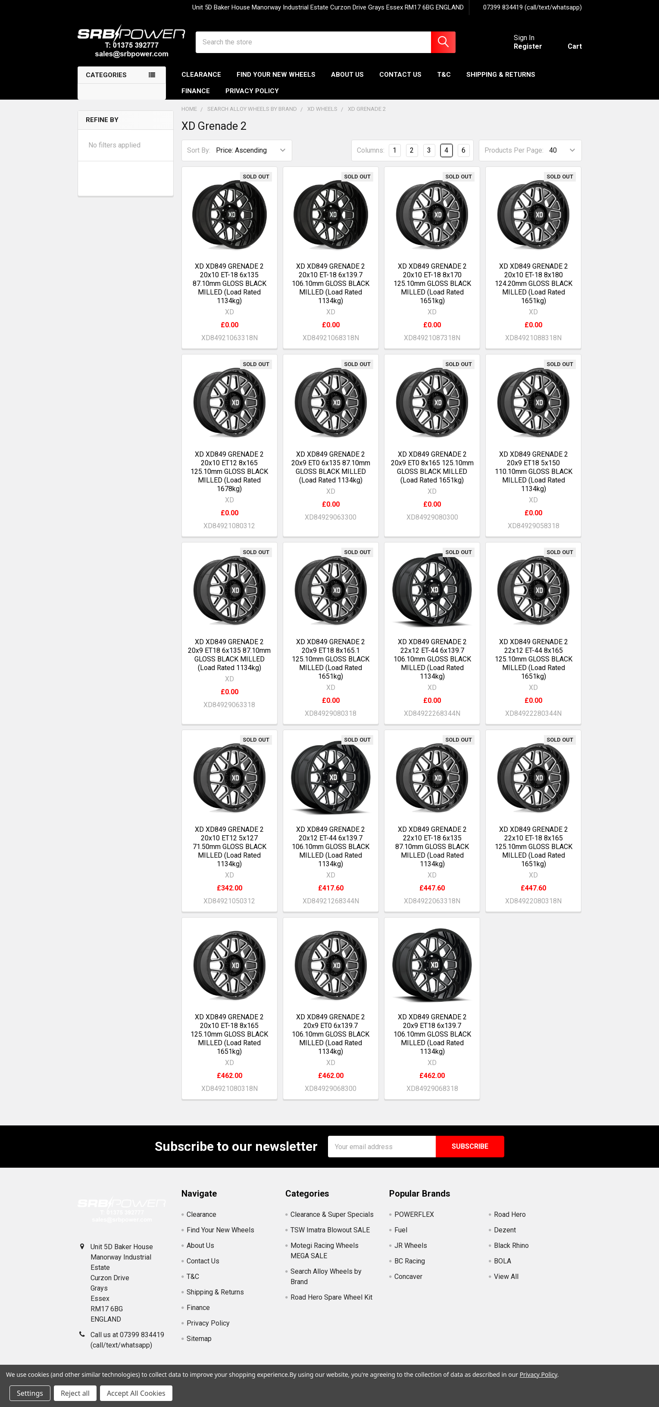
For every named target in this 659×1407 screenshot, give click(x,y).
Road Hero (510, 1214)
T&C (444, 74)
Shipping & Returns (500, 74)
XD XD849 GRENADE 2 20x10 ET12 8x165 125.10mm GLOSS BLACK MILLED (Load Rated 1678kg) (229, 471)
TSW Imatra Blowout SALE (330, 1230)
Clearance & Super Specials (332, 1214)
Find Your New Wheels (276, 74)
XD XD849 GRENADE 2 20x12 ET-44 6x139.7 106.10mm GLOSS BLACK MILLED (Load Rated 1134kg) (330, 846)
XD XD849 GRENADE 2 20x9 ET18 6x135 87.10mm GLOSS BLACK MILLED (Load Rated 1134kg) (229, 655)
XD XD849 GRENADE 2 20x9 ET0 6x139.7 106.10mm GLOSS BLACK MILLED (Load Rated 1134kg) (330, 1034)
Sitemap (199, 1339)
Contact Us (400, 74)
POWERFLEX (414, 1214)
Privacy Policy (252, 91)
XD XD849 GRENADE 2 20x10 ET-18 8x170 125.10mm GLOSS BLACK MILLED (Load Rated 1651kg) (432, 283)
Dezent (505, 1230)
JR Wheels (410, 1245)
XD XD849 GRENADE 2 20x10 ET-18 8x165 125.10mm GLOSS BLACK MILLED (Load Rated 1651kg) (229, 1034)
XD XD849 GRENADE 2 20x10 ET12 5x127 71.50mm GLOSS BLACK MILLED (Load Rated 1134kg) (229, 846)
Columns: (370, 150)
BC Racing (409, 1261)
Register (528, 46)
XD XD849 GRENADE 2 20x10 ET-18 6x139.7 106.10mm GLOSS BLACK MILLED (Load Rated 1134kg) (330, 283)
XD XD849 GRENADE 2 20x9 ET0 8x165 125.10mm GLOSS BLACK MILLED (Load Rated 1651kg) (432, 467)
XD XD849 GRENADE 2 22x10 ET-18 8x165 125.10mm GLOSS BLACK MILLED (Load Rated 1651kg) (533, 846)
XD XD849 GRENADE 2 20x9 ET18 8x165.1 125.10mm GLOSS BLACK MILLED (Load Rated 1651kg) (330, 659)
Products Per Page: (513, 150)
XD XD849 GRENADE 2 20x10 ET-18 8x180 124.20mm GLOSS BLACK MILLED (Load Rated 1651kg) (533, 283)
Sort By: (198, 150)
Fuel (400, 1230)
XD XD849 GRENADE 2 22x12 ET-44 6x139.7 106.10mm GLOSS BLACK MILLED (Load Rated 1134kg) (432, 659)
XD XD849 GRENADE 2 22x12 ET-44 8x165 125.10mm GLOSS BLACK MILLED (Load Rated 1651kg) (533, 659)
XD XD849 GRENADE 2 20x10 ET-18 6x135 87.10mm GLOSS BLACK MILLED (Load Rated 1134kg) (229, 283)
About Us (347, 74)
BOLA (502, 1261)
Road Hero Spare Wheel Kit (331, 1297)
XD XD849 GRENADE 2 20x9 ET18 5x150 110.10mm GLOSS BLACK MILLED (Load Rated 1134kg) (533, 471)
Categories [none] (106, 75)
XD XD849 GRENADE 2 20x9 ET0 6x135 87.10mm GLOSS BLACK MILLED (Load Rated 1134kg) (330, 467)
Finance (195, 91)
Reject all (75, 1393)
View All (506, 1276)
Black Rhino (511, 1245)
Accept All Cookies (136, 1393)
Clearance (201, 74)
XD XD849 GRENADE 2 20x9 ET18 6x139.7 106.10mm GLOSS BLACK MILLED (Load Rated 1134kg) (432, 1034)
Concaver (408, 1276)
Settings (30, 1393)
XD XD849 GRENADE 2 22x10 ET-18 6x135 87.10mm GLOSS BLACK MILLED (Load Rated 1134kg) (432, 846)
